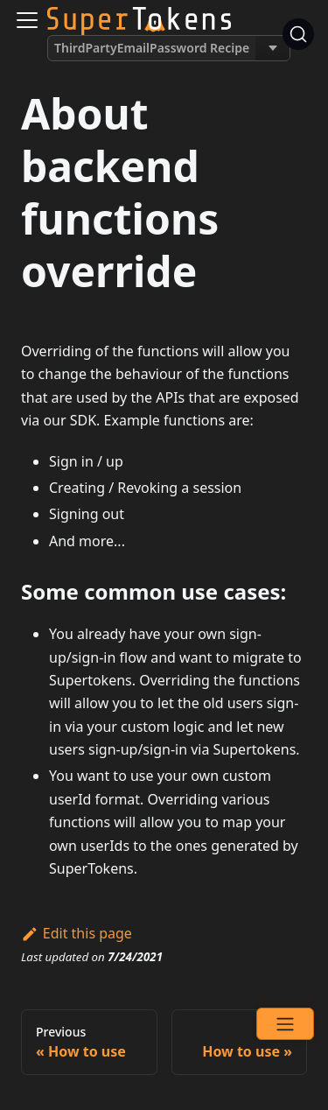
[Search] (298, 34)
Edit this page (76, 933)
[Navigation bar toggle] (27, 20)
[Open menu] (285, 1024)
